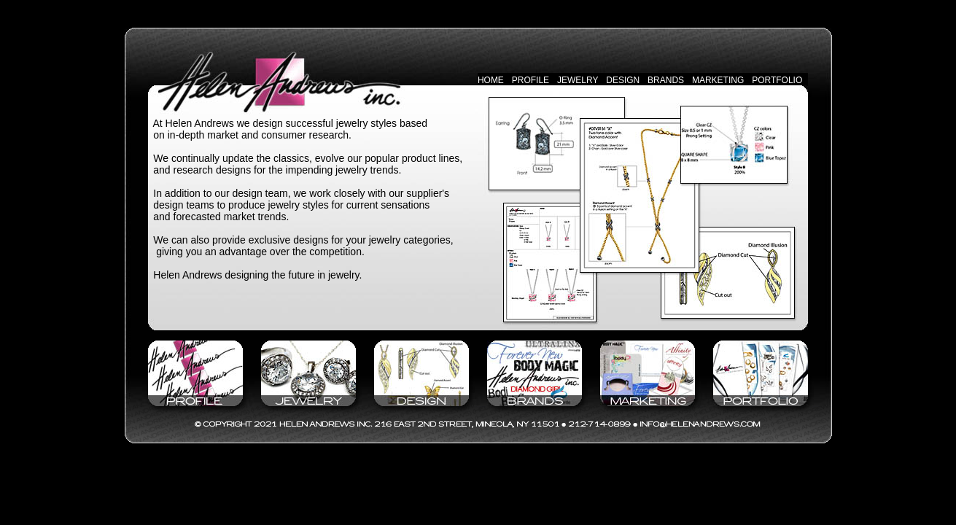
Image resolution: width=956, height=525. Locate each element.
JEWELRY (577, 80)
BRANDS (666, 80)
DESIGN (623, 80)
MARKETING (718, 80)
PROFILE (530, 80)
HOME (491, 80)
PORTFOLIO (777, 80)
